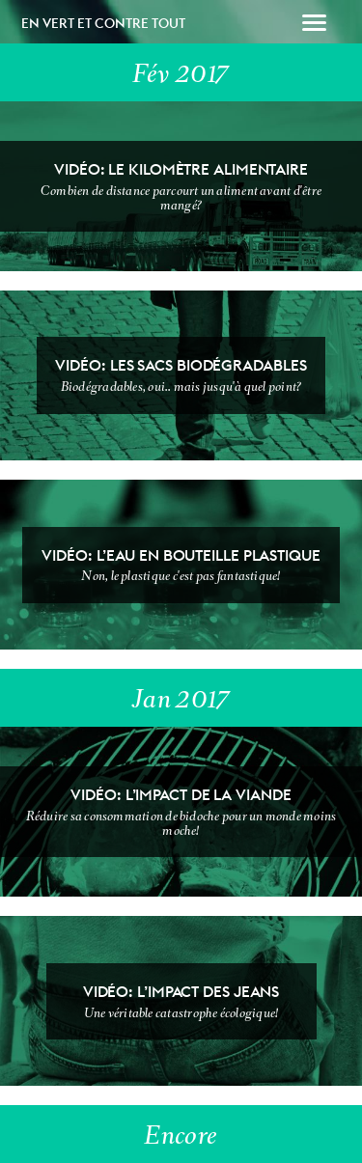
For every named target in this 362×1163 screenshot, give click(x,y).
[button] (314, 25)
